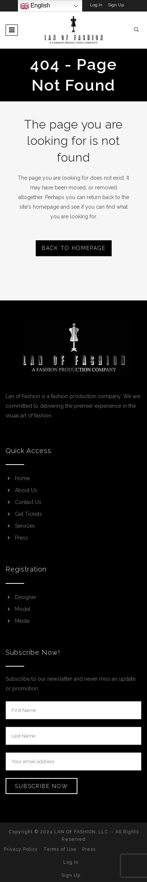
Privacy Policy (21, 849)
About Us (26, 490)
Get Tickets (28, 514)
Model (23, 609)
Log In (96, 4)
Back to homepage (74, 248)
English (35, 5)
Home (22, 478)
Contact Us (28, 502)
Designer (25, 597)
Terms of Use (60, 849)
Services (25, 526)
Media (22, 621)
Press (21, 538)
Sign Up (116, 4)
